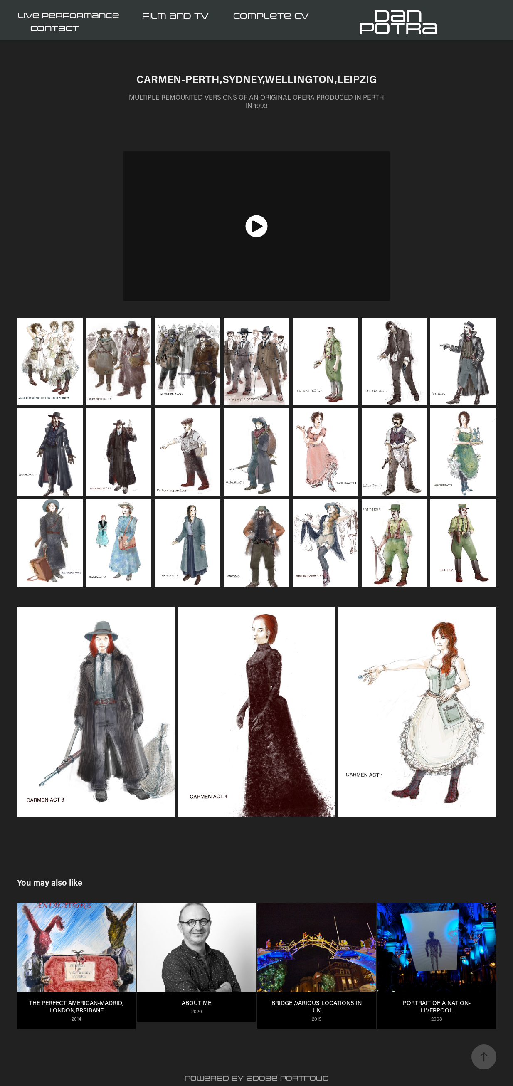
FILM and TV (175, 16)
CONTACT (54, 28)
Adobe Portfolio (288, 1078)
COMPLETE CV (271, 16)
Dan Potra (398, 22)
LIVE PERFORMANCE (68, 16)
